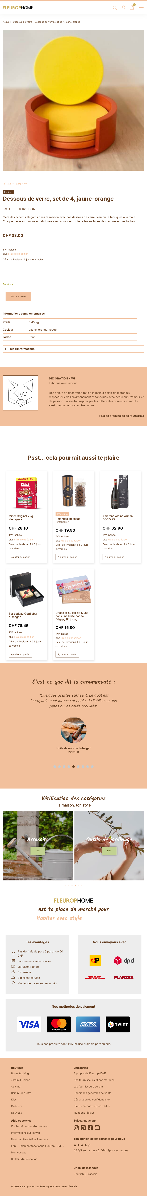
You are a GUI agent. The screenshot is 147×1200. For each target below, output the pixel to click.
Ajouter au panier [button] (21, 557)
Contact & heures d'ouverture (30, 1130)
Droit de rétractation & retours (31, 1143)
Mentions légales (85, 1116)
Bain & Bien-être (21, 1095)
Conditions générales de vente (94, 1095)
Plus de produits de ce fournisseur (121, 416)
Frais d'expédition (18, 253)
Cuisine (16, 1088)
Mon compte (19, 1157)
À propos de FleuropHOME (91, 1074)
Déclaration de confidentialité (93, 1102)
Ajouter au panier (20, 296)
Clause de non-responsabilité (93, 1109)
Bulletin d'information (25, 1164)
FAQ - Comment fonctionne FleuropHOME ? (39, 1150)
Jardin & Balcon (21, 1081)
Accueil (7, 22)
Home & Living (20, 1074)
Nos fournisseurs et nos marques (95, 1081)
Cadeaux (17, 1109)
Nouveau (17, 1116)
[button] (54, 767)
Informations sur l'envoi (26, 1137)
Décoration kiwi (15, 184)
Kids (14, 1102)
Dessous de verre (22, 22)
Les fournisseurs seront (89, 1088)
